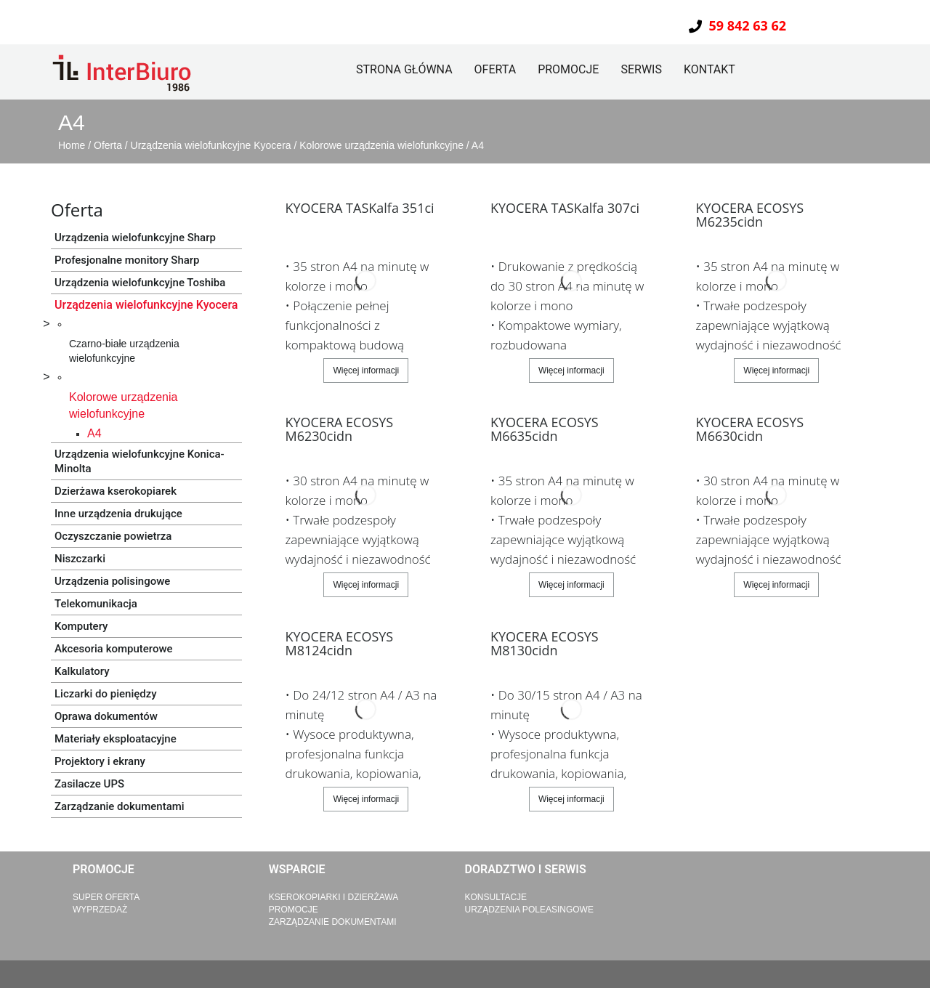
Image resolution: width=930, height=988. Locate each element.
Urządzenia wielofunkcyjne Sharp (135, 237)
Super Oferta (106, 897)
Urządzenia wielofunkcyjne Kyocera (212, 145)
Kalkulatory (82, 671)
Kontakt (709, 69)
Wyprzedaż (100, 909)
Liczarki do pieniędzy (105, 693)
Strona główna (404, 69)
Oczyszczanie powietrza (112, 536)
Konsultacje (496, 897)
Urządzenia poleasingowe (529, 909)
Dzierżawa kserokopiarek (115, 491)
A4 (478, 145)
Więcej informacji (366, 370)
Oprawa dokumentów (106, 716)
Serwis (641, 69)
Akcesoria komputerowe (113, 648)
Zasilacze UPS (89, 783)
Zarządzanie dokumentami (119, 806)
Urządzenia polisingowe (112, 581)
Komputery (81, 626)
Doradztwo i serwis (525, 869)
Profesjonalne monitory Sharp (127, 260)
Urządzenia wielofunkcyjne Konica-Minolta (139, 461)
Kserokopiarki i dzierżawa (333, 897)
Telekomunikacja (95, 603)
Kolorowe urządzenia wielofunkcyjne (382, 145)
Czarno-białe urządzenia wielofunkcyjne (124, 351)
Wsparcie (297, 869)
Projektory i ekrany (99, 761)
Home (73, 145)
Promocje (568, 69)
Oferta (495, 69)
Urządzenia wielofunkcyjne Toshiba (139, 282)
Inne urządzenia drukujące (118, 513)
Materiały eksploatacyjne (115, 738)
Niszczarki (79, 558)
